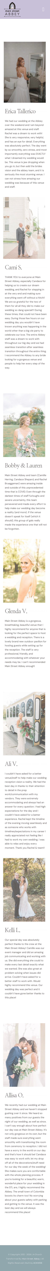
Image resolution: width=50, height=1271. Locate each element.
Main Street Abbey (31, 1259)
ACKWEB (37, 1263)
